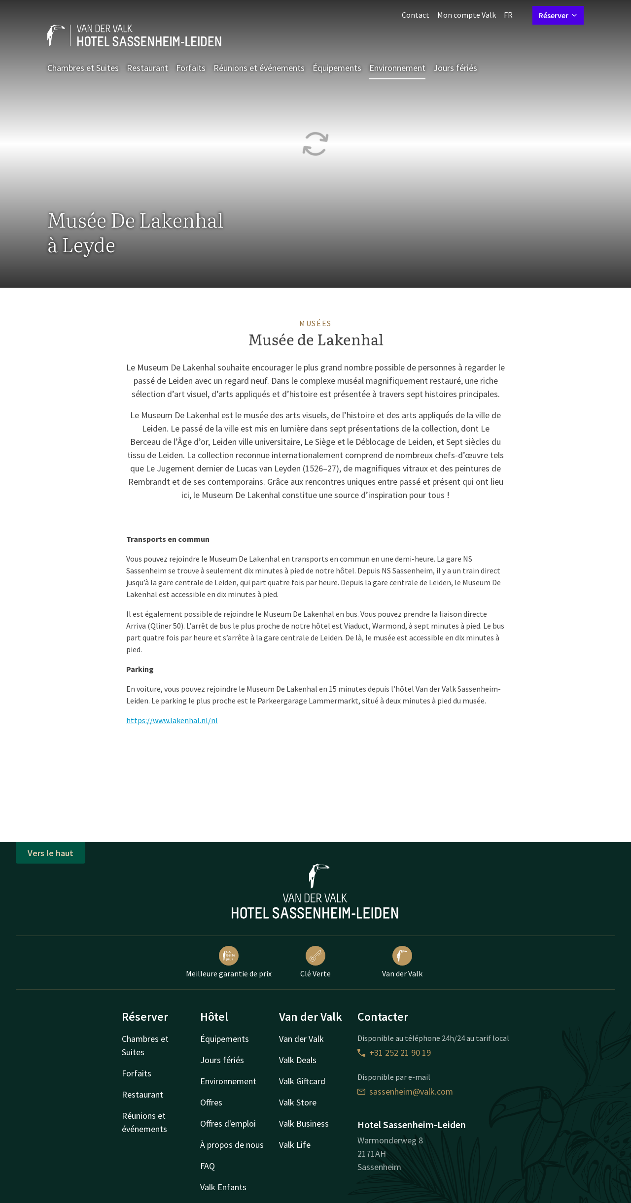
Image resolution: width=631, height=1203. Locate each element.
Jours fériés (455, 67)
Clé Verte (315, 962)
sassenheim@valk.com (405, 1091)
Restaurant (147, 67)
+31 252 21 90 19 (394, 1052)
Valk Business (304, 1123)
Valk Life (295, 1144)
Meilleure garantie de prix (229, 962)
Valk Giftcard (302, 1081)
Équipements (337, 67)
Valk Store (297, 1102)
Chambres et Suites (83, 67)
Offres (211, 1102)
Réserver (558, 15)
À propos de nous (232, 1144)
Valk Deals (297, 1060)
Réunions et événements (259, 67)
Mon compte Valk (466, 15)
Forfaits (191, 67)
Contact (415, 15)
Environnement (397, 67)
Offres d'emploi (228, 1123)
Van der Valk (402, 962)
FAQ (207, 1165)
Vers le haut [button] (50, 853)
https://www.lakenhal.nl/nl (172, 720)
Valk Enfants (223, 1187)
